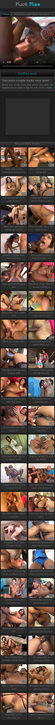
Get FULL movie (27, 73)
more (48, 87)
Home (5, 14)
